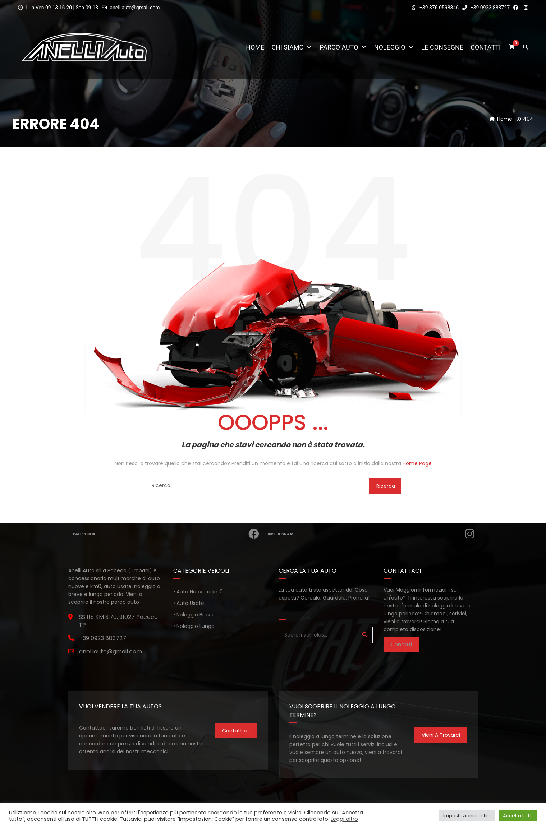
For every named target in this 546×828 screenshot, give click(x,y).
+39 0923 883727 (486, 7)
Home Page (417, 463)
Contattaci (236, 730)
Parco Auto (343, 47)
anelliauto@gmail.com (135, 7)
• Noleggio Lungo (194, 626)
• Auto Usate (188, 603)
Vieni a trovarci (441, 735)
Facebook (169, 534)
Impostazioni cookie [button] (467, 815)
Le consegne (442, 47)
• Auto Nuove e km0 (198, 591)
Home (255, 47)
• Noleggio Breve (193, 614)
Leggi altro (344, 819)
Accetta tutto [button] (518, 815)
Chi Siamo (291, 47)
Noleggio (394, 47)
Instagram (373, 534)
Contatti (486, 47)
